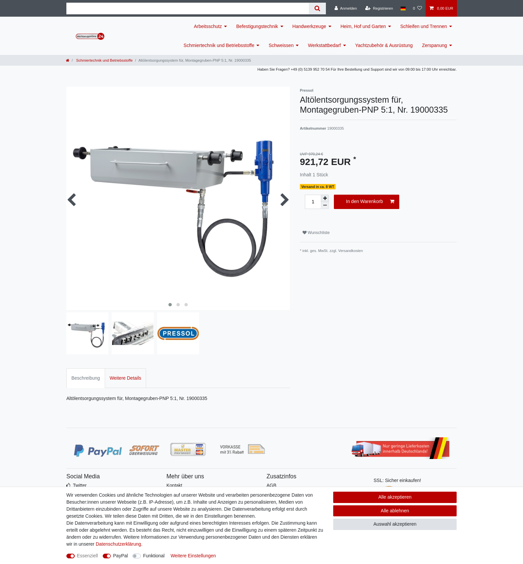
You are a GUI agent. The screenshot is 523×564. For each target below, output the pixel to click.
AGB (272, 485)
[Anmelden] (346, 8)
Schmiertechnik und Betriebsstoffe (218, 45)
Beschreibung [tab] (85, 378)
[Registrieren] (379, 8)
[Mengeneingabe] (313, 202)
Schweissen (281, 45)
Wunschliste (316, 232)
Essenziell (87, 555)
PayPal (120, 555)
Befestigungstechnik (257, 26)
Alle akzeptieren (395, 497)
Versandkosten (350, 251)
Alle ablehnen (395, 510)
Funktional (154, 555)
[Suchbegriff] (187, 8)
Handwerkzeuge (309, 26)
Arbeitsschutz (208, 26)
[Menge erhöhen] (325, 198)
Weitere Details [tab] (125, 378)
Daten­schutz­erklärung (118, 544)
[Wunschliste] (417, 8)
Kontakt (174, 485)
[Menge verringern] (325, 205)
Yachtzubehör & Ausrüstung (384, 45)
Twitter (79, 485)
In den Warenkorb (370, 202)
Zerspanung (434, 45)
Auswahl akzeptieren (394, 524)
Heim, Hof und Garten (363, 26)
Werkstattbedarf (324, 45)
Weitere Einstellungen (193, 555)
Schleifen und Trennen (423, 26)
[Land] (403, 8)
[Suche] (317, 8)
